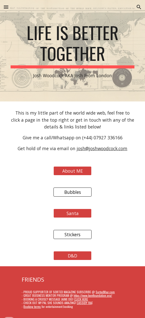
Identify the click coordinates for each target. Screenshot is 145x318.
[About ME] (72, 171)
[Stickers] (72, 234)
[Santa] (72, 213)
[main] (72, 50)
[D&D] (72, 255)
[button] (6, 7)
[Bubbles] (72, 192)
